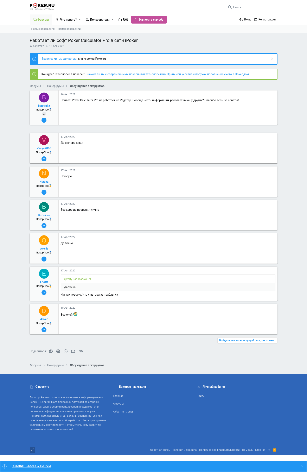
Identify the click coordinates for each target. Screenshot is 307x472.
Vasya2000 (44, 148)
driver (44, 319)
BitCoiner (44, 215)
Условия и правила (185, 449)
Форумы (118, 403)
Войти (201, 395)
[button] (79, 19)
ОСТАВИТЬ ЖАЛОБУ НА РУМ (31, 466)
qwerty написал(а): (76, 279)
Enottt (44, 282)
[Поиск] (251, 7)
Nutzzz (44, 181)
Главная (118, 395)
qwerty (44, 248)
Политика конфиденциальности (219, 449)
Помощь (247, 449)
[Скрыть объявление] (271, 59)
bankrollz (38, 46)
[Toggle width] (32, 450)
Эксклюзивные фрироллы (59, 58)
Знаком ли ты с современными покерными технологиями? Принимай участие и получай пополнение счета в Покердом (167, 74)
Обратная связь (123, 411)
